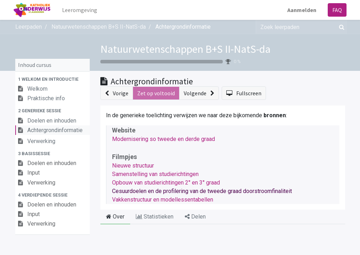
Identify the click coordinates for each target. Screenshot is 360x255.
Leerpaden (28, 26)
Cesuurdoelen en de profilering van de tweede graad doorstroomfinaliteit (202, 191)
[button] (52, 79)
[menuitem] (81, 10)
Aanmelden (300, 9)
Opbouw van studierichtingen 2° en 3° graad (166, 182)
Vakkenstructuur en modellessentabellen (162, 199)
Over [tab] (115, 216)
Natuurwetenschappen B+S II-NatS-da (185, 49)
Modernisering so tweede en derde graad (163, 139)
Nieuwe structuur (133, 165)
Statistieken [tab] (154, 216)
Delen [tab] (195, 216)
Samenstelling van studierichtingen (155, 174)
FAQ (335, 9)
